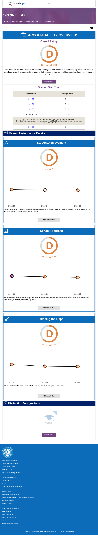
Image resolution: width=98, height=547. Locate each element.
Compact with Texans (9, 490)
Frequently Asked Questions (11, 507)
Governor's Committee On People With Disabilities (18, 510)
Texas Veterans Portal (9, 530)
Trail (3, 533)
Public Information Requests (11, 521)
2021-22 (31, 127)
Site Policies (10, 485)
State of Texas (6, 524)
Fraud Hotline (6, 504)
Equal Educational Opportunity (12, 499)
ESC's (4, 496)
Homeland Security (8, 513)
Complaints (5, 493)
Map (3, 485)
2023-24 (31, 104)
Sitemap (17, 485)
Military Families (7, 516)
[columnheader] (30, 94)
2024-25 (31, 99)
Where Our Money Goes (10, 536)
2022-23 (31, 109)
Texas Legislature (7, 527)
